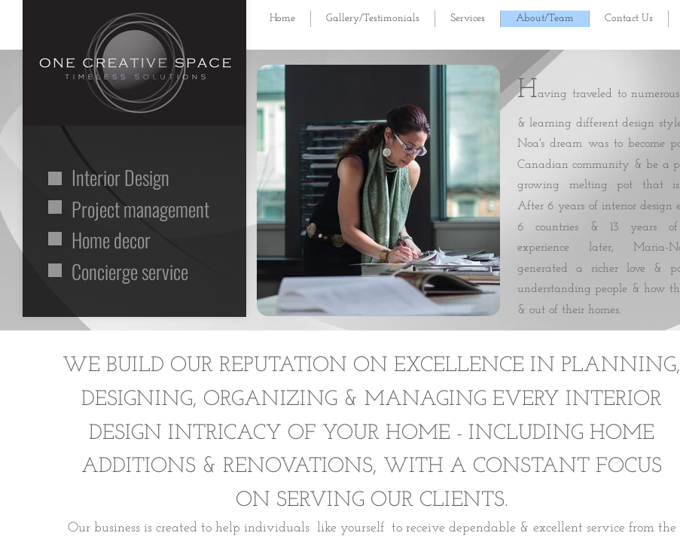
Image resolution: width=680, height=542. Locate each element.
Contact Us (629, 18)
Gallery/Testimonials (372, 18)
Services (467, 18)
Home (282, 18)
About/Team (545, 18)
